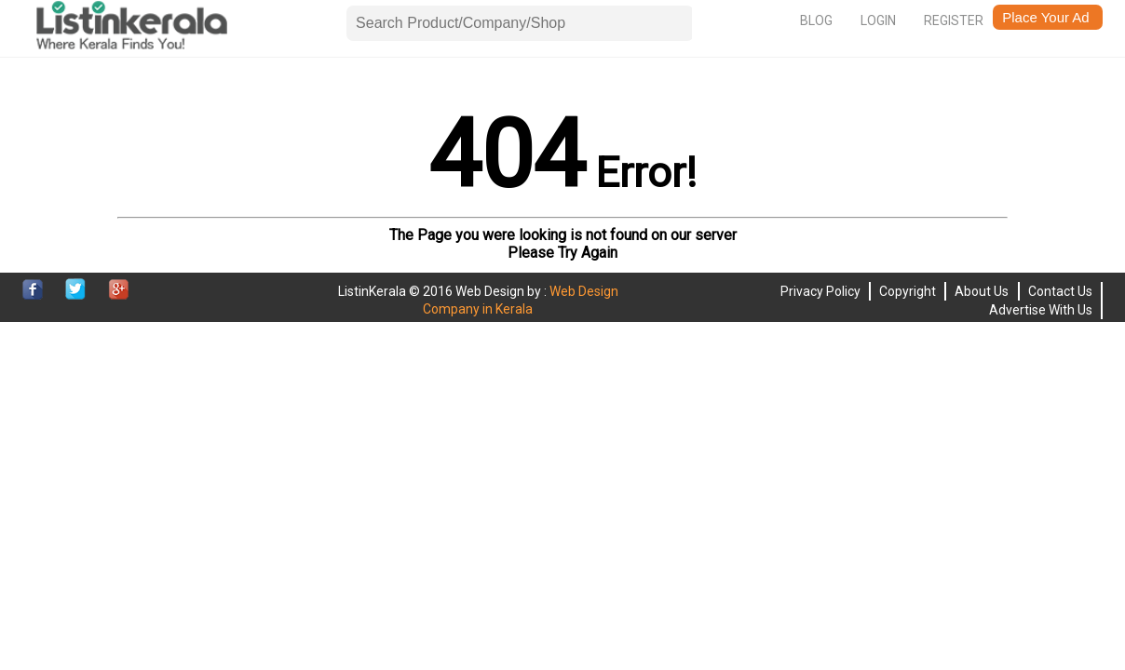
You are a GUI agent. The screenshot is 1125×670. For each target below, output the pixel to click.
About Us (982, 291)
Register (953, 20)
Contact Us (1060, 291)
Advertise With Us (1040, 309)
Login (878, 20)
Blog (816, 20)
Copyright (907, 291)
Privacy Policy (820, 291)
